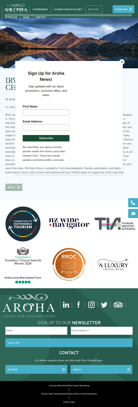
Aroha (41, 9)
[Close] (122, 62)
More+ (95, 9)
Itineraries (59, 9)
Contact (79, 9)
